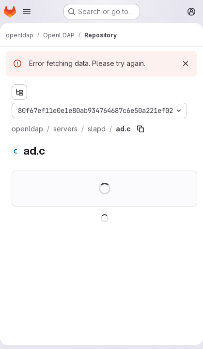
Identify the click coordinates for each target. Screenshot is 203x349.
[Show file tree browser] (19, 92)
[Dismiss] (185, 63)
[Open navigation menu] (26, 11)
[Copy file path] (140, 129)
